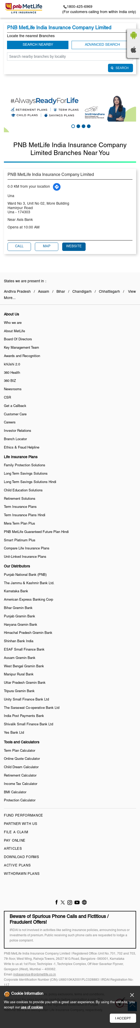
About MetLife (14, 331)
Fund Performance (23, 815)
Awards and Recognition (22, 356)
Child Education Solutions (23, 490)
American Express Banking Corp (28, 599)
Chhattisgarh (109, 292)
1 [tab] (72, 125)
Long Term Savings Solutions (26, 473)
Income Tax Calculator (20, 784)
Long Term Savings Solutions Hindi (30, 482)
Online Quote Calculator (22, 759)
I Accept (123, 1018)
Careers (10, 422)
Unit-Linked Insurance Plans (25, 557)
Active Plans (17, 865)
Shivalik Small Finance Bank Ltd (28, 724)
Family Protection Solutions (24, 465)
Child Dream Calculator (21, 767)
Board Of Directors (18, 339)
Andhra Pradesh (17, 292)
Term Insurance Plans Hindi (24, 515)
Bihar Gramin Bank (18, 608)
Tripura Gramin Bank (19, 691)
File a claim (16, 832)
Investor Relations (17, 431)
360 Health (12, 373)
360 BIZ (10, 381)
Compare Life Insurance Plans (26, 548)
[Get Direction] (57, 187)
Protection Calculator (19, 800)
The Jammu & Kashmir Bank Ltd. (29, 583)
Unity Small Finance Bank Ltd (26, 699)
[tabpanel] (70, 107)
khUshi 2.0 (12, 364)
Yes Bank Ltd (14, 732)
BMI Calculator (15, 792)
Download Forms (21, 857)
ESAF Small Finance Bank (24, 649)
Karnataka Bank (16, 591)
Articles (13, 849)
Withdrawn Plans (22, 874)
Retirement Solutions (19, 499)
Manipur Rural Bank (19, 674)
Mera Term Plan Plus (19, 523)
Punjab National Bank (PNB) (25, 575)
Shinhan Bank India (18, 641)
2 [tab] (78, 125)
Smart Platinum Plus (19, 540)
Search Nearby (38, 45)
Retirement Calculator (20, 775)
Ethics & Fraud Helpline (21, 447)
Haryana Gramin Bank (20, 625)
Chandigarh (82, 292)
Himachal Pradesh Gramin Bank (28, 633)
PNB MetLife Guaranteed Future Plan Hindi (36, 532)
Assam (43, 292)
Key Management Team (21, 347)
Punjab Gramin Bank (19, 616)
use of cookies (32, 1007)
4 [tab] (88, 125)
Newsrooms (13, 389)
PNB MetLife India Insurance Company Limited (51, 175)
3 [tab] (83, 125)
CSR (7, 397)
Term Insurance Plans (20, 507)
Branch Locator (15, 439)
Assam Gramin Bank (19, 658)
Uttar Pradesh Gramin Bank (25, 683)
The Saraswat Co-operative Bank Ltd (31, 708)
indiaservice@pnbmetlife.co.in (34, 974)
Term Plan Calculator (19, 751)
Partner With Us (20, 824)
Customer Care (15, 414)
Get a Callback (15, 406)
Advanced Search (102, 45)
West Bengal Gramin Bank (24, 666)
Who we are (13, 323)
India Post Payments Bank (24, 716)
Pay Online (15, 840)
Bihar (60, 292)
